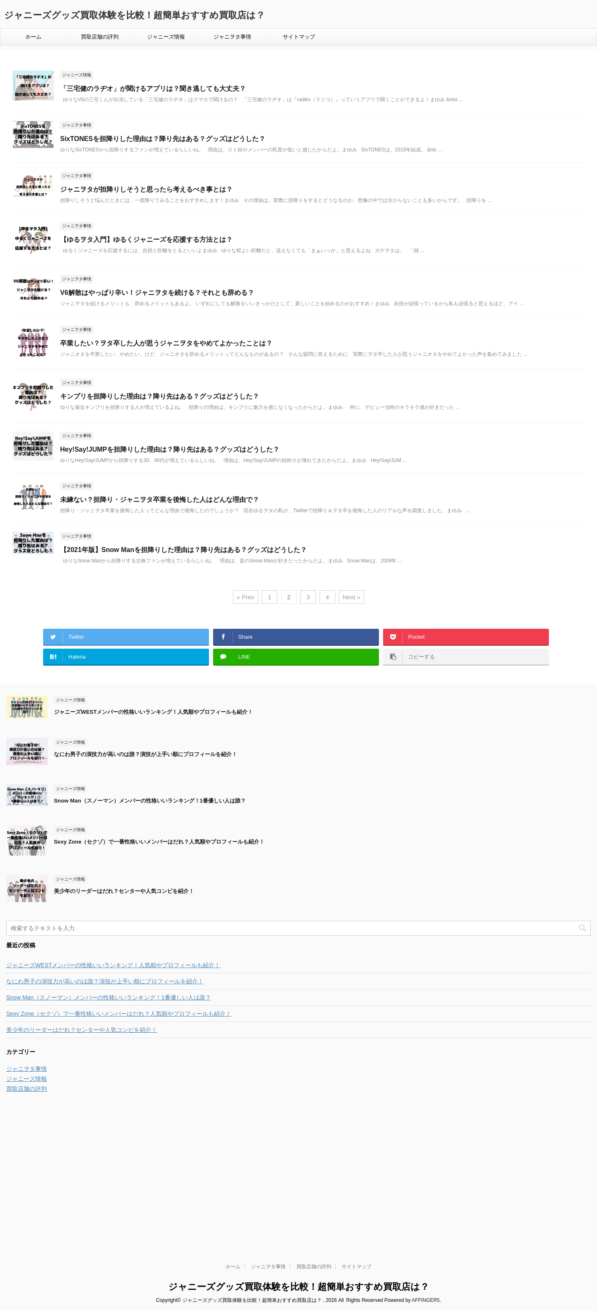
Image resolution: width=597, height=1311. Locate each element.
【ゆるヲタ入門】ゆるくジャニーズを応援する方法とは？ (146, 239)
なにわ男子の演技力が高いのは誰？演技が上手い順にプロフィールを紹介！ (145, 754)
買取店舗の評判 (100, 37)
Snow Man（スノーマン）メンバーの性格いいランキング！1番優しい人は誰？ (150, 801)
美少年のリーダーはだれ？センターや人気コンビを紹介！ (124, 891)
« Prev (246, 597)
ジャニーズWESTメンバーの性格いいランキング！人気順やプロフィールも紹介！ (153, 712)
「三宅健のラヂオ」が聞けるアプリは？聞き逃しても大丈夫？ (153, 88)
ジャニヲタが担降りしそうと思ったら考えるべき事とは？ (146, 189)
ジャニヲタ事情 (232, 37)
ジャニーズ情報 (166, 37)
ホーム (33, 37)
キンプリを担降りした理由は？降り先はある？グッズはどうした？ (159, 396)
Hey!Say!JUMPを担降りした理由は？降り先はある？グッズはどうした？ (169, 449)
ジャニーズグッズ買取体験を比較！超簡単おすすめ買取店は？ (134, 15)
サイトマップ (299, 37)
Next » (351, 597)
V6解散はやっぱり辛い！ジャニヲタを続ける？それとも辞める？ (157, 292)
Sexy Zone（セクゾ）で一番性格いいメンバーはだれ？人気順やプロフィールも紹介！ (159, 842)
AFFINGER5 (425, 1177)
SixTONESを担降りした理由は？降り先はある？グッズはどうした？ (162, 138)
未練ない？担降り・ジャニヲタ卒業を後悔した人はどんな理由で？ (159, 499)
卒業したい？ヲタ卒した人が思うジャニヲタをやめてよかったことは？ (166, 343)
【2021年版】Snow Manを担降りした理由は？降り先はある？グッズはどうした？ (183, 549)
